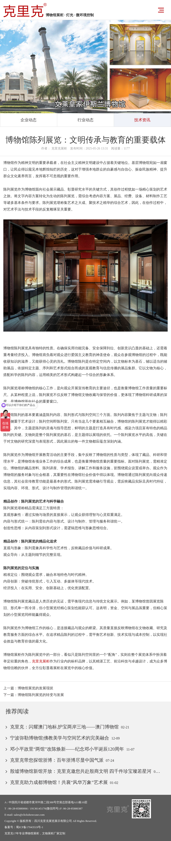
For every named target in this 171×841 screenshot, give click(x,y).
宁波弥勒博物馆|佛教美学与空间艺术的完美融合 (59, 738)
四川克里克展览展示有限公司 (53, 821)
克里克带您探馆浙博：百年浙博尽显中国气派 (57, 760)
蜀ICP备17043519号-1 (29, 827)
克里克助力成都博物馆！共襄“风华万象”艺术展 (59, 782)
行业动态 (85, 120)
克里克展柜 (41, 661)
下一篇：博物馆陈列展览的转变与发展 (33, 695)
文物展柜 (48, 833)
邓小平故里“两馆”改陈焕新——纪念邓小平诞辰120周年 (67, 749)
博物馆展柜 (32, 833)
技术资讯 (142, 120)
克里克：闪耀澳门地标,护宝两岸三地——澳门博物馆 (64, 727)
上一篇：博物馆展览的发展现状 (28, 688)
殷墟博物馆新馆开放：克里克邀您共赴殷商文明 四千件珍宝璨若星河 (80, 771)
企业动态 (28, 120)
